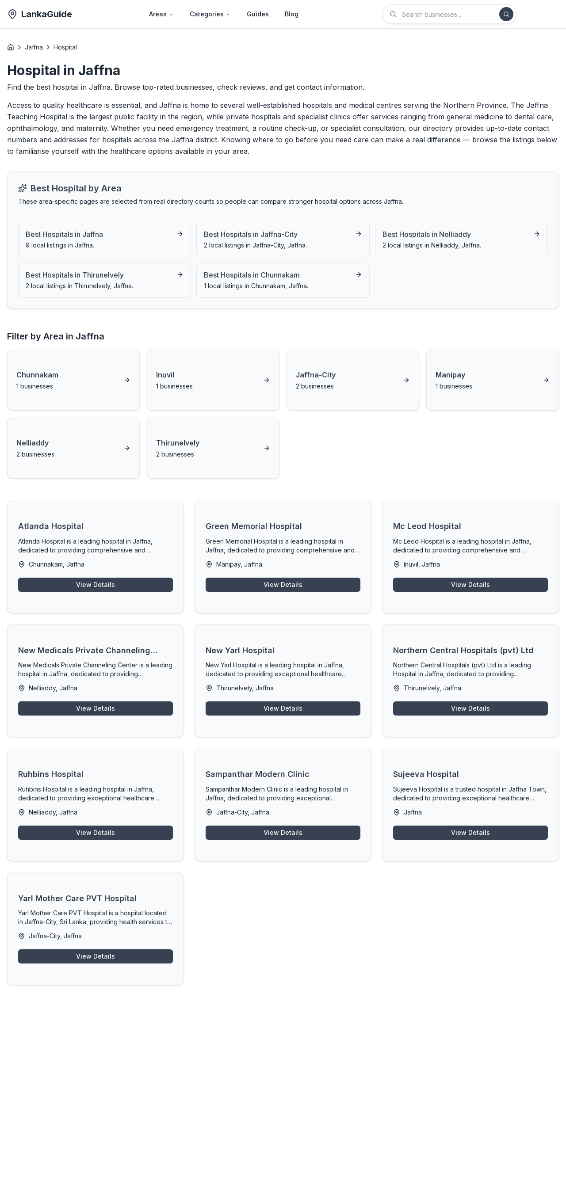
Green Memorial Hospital (254, 526)
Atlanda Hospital (51, 526)
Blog (291, 14)
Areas (161, 14)
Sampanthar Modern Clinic (258, 774)
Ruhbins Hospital (51, 774)
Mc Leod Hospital (427, 526)
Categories (210, 14)
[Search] (506, 14)
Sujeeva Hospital (426, 774)
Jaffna (34, 47)
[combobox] (449, 14)
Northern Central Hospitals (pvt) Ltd (463, 650)
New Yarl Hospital (240, 650)
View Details (95, 584)
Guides (258, 14)
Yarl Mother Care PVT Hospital (77, 898)
